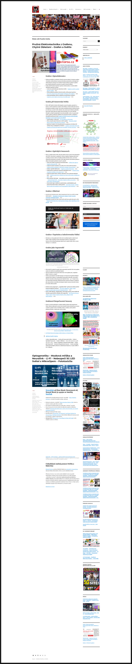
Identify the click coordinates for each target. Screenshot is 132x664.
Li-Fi (38, 402)
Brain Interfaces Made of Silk (66, 402)
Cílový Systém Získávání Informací (36, 85)
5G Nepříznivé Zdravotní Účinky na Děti (89, 299)
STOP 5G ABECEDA (88, 57)
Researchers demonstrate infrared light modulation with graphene (61, 93)
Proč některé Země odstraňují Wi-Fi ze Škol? (91, 316)
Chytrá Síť (34, 400)
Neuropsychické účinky (36, 406)
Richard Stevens (49, 469)
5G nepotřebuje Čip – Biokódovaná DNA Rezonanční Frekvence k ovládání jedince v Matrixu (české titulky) (90, 186)
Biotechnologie (35, 83)
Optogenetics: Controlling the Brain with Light (63, 418)
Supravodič (40, 88)
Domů (44, 9)
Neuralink (50, 390)
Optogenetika (34, 88)
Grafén (37, 86)
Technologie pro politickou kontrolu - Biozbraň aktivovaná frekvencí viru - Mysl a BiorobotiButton (91, 224)
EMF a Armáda (87, 9)
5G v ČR (71, 9)
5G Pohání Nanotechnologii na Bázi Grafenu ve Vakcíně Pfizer (59, 333)
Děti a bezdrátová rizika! (89, 314)
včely (41, 409)
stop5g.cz (34, 393)
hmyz (37, 400)
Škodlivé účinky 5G (53, 9)
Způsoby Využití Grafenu (52, 336)
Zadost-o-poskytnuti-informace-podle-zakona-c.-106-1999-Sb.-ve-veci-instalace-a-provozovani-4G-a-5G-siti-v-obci (91, 75)
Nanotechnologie (35, 82)
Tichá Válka (37, 409)
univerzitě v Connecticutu (72, 469)
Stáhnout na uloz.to (95, 187)
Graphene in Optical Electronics (67, 168)
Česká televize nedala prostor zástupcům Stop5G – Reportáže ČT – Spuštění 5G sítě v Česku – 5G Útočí (91, 600)
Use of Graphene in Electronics (66, 119)
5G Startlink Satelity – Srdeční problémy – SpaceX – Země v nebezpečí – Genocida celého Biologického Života (91, 617)
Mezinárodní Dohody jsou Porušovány (90, 349)
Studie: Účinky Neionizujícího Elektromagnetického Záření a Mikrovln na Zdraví (91, 625)
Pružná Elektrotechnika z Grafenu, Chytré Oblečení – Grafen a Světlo (52, 45)
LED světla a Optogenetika (53, 181)
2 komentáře (34, 412)
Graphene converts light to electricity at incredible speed (58, 96)
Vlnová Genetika (35, 410)
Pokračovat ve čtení (50, 486)
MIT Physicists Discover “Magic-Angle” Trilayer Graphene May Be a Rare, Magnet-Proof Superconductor (62, 295)
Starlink (49, 394)
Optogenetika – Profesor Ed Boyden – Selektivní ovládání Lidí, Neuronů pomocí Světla (60, 456)
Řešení (94, 9)
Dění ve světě (63, 9)
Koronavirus (78, 9)
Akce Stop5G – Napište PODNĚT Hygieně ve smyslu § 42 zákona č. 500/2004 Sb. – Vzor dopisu (91, 93)
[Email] (91, 206)
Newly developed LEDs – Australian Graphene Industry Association (62, 179)
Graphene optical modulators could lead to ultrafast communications (61, 167)
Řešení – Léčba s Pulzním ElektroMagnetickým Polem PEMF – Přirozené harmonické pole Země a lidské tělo (91, 440)
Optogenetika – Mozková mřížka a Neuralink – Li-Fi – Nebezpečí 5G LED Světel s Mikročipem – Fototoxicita (53, 358)
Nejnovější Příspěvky (88, 105)
